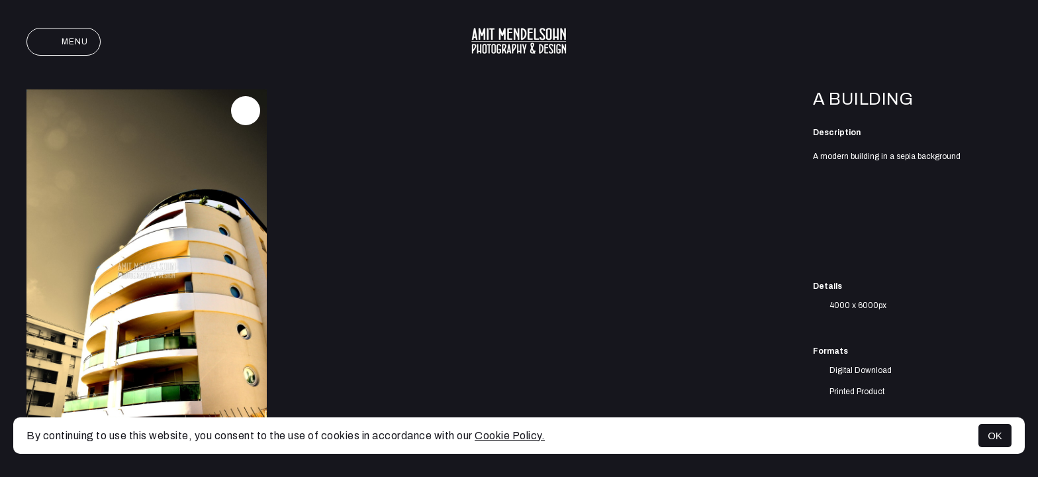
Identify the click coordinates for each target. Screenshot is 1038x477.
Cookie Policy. (510, 435)
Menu (63, 42)
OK (995, 435)
